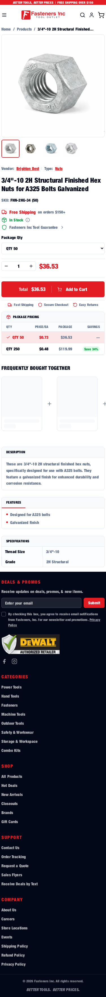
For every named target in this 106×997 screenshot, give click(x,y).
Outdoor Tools (12, 723)
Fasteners (9, 705)
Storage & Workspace (19, 741)
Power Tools (11, 687)
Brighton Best (27, 168)
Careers (7, 918)
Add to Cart (53, 289)
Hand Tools (10, 696)
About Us (8, 909)
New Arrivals (12, 794)
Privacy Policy (13, 964)
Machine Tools (13, 714)
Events (6, 937)
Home (6, 29)
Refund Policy (13, 955)
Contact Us (10, 847)
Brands (7, 812)
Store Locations (14, 927)
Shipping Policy (14, 946)
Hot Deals (9, 785)
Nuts (58, 168)
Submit (94, 602)
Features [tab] (13, 502)
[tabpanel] (53, 518)
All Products (11, 776)
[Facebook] (4, 661)
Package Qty (11, 237)
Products (24, 29)
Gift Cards (9, 821)
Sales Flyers (11, 874)
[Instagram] (14, 661)
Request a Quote (15, 865)
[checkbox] (3, 614)
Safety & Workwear (17, 732)
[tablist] (53, 502)
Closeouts (9, 803)
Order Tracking (13, 856)
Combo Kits (11, 750)
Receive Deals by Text (19, 883)
